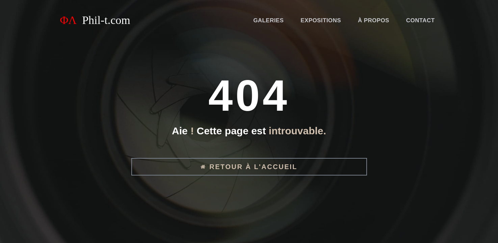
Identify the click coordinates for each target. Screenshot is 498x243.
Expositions (320, 20)
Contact (420, 20)
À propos (373, 20)
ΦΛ (95, 20)
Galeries (268, 20)
